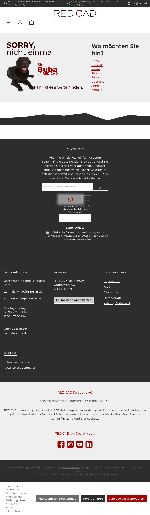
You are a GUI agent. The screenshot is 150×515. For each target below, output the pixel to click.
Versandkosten (71, 467)
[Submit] (100, 187)
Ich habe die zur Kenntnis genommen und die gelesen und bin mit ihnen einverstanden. (77, 236)
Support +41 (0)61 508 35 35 (22, 298)
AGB (85, 235)
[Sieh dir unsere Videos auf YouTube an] (79, 444)
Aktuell (96, 85)
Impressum (112, 281)
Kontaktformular (15, 332)
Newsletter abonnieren (20, 367)
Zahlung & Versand (117, 303)
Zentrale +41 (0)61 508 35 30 (24, 1)
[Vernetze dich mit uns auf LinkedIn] (89, 444)
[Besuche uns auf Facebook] (61, 444)
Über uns (97, 81)
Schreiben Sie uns (16, 362)
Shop (95, 73)
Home (95, 61)
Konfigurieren (93, 498)
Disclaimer (111, 292)
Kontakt (96, 89)
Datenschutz (112, 298)
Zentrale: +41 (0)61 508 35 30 (23, 291)
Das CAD (97, 65)
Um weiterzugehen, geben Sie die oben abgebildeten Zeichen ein (75, 209)
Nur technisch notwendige (57, 498)
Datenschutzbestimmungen (82, 232)
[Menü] (8, 22)
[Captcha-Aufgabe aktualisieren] (86, 199)
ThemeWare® (111, 474)
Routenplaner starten (74, 300)
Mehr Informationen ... (16, 509)
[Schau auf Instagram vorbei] (70, 444)
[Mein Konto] (20, 22)
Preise (95, 69)
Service (96, 77)
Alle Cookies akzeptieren (126, 498)
